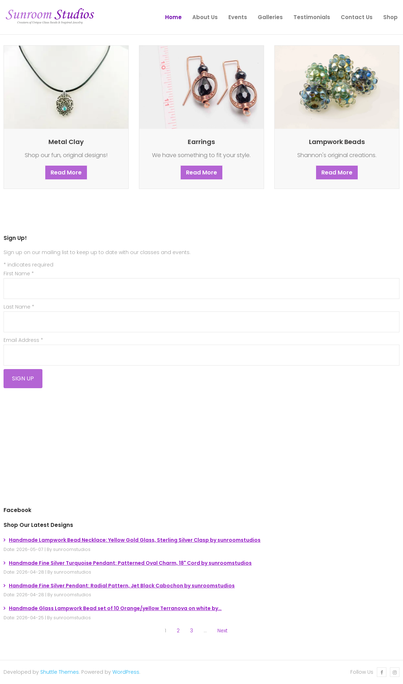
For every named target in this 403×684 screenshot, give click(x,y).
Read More (66, 172)
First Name (19, 273)
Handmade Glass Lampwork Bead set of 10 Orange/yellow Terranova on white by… (115, 608)
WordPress (125, 672)
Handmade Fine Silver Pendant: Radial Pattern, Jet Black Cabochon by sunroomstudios (122, 585)
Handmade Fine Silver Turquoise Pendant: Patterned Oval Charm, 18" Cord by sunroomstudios (130, 563)
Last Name (19, 306)
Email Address (23, 340)
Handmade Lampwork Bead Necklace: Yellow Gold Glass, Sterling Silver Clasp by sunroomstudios (135, 540)
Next (222, 630)
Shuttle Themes (59, 672)
